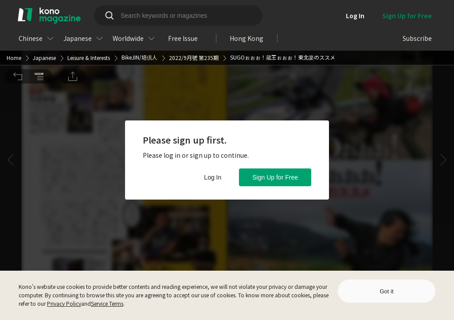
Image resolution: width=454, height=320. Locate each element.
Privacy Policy (64, 303)
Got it (386, 291)
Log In (212, 177)
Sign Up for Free (275, 177)
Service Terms (107, 303)
